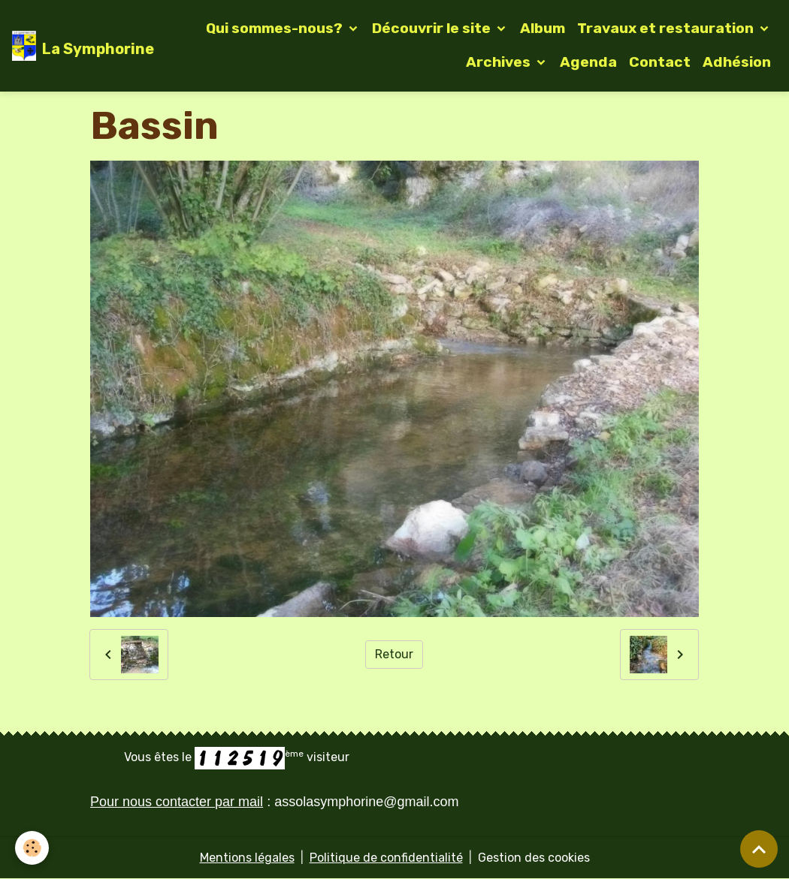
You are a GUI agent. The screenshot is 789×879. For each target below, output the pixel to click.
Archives (500, 62)
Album (542, 28)
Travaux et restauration (667, 28)
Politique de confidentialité (386, 857)
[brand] (71, 46)
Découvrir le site (433, 28)
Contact (660, 62)
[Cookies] (32, 848)
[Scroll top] (759, 849)
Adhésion (737, 62)
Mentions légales (247, 857)
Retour (394, 654)
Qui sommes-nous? (276, 28)
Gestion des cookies (534, 857)
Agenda (588, 62)
